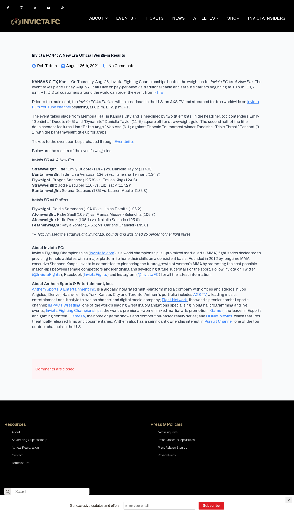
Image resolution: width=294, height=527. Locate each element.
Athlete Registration (25, 447)
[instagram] (21, 8)
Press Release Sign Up (172, 447)
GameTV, (77, 316)
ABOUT (96, 18)
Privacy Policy (167, 455)
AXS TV (199, 294)
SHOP (233, 18)
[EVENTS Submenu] (137, 18)
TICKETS (155, 18)
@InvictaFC (148, 274)
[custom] (62, 8)
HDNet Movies (219, 316)
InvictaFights (95, 274)
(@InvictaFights (46, 274)
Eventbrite (123, 142)
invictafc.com (102, 253)
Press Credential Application (176, 440)
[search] (7, 491)
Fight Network (174, 300)
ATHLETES (204, 18)
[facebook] (8, 8)
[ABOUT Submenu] (108, 18)
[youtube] (48, 8)
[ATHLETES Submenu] (219, 18)
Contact (17, 455)
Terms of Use (21, 463)
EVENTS (124, 18)
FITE (158, 92)
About (16, 432)
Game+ (216, 310)
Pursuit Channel (218, 321)
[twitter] (35, 8)
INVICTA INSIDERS (266, 18)
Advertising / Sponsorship (29, 440)
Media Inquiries (167, 432)
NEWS (178, 18)
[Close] (288, 500)
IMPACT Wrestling (64, 305)
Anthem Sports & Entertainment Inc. (64, 289)
